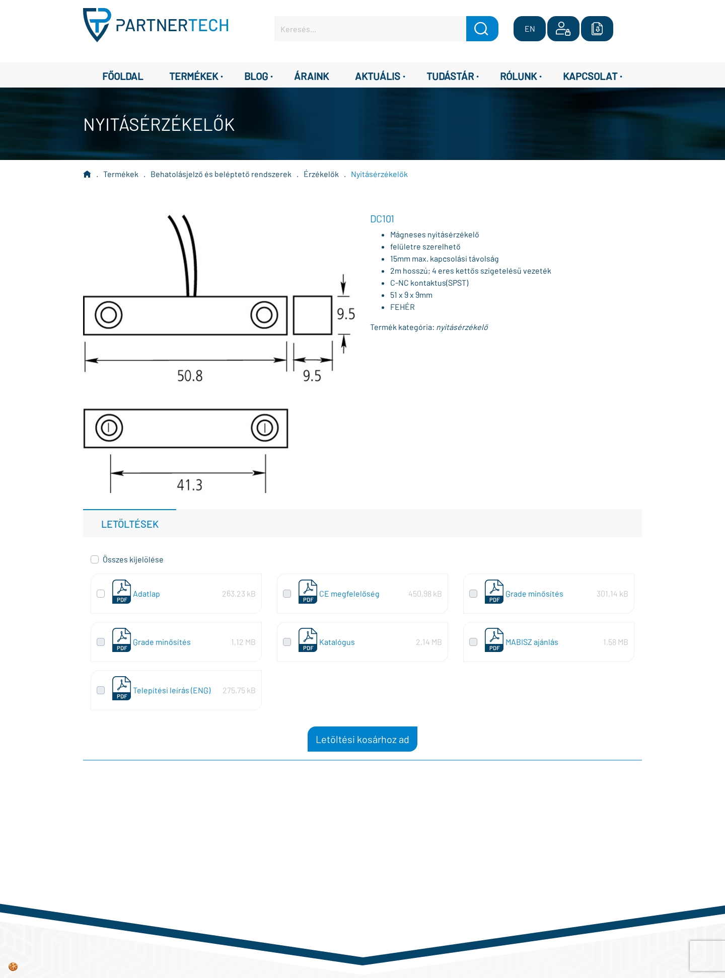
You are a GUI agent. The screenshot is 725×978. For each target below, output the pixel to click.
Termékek (120, 174)
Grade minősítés (534, 593)
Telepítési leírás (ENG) (171, 690)
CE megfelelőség (349, 593)
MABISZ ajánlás (531, 641)
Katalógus (337, 641)
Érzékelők (321, 174)
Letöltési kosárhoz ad (362, 739)
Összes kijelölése (133, 559)
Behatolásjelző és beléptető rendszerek (221, 174)
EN (530, 28)
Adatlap (146, 593)
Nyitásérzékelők (379, 174)
